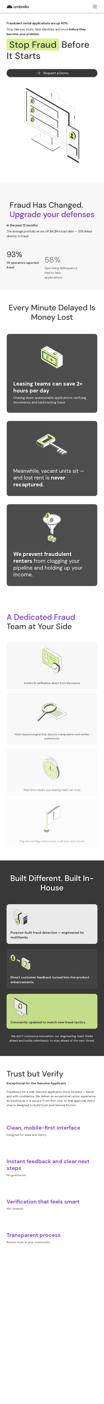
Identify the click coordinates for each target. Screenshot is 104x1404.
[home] (19, 6)
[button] (94, 6)
